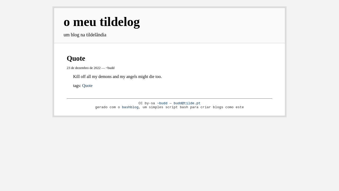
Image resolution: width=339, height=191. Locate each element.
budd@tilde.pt (187, 103)
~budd (162, 103)
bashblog (130, 107)
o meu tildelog (102, 22)
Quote (76, 58)
